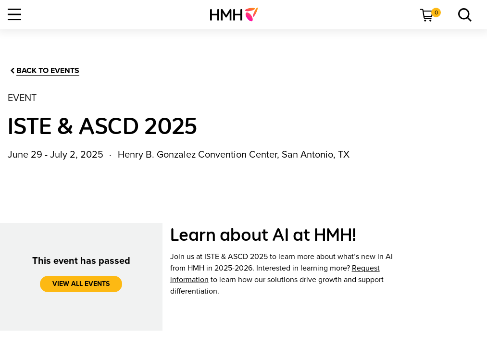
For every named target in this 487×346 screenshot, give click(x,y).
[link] (237, 14)
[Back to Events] (44, 71)
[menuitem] (237, 14)
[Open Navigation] (14, 14)
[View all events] (81, 284)
